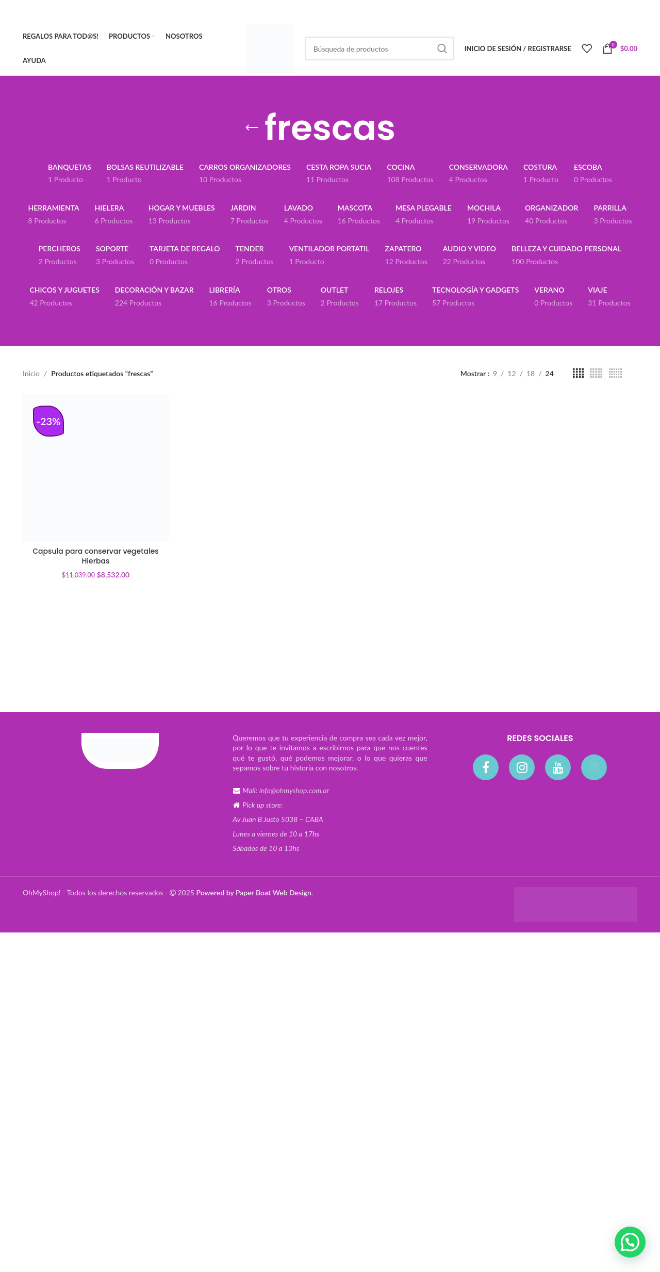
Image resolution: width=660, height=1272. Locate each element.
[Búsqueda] (379, 48)
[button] (630, 1242)
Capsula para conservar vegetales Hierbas (95, 556)
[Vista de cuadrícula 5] (596, 373)
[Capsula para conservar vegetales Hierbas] (96, 468)
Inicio (31, 373)
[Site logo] (270, 47)
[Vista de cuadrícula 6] (615, 373)
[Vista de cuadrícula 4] (578, 373)
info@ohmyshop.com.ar (294, 790)
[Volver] (252, 128)
